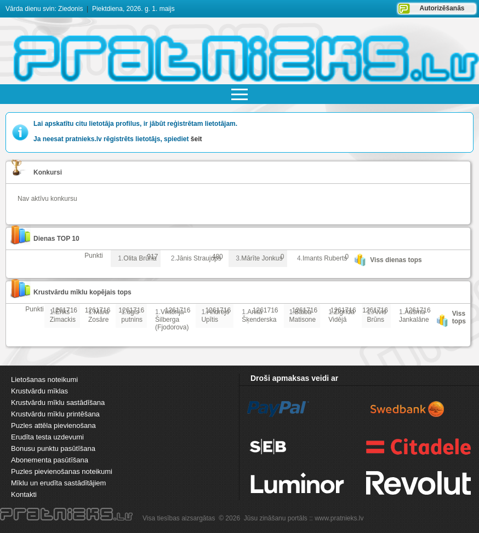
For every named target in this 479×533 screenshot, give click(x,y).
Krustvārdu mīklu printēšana (55, 414)
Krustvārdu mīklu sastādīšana (58, 402)
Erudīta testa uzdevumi (47, 437)
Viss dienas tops (395, 260)
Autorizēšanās (441, 8)
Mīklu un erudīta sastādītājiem (58, 483)
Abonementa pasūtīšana (49, 460)
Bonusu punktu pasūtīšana (53, 448)
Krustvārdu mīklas (39, 391)
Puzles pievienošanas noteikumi (61, 471)
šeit (196, 139)
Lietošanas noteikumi (44, 379)
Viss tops (459, 317)
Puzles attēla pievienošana (53, 425)
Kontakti (24, 494)
